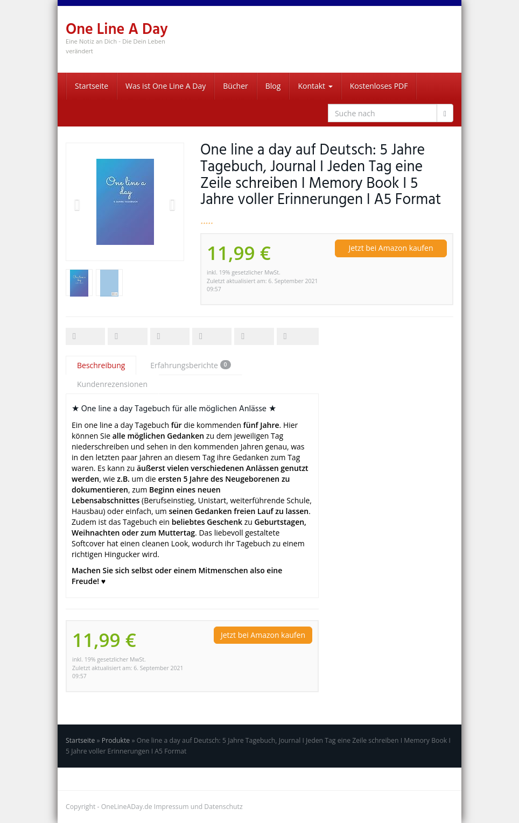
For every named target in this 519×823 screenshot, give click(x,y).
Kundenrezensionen (112, 384)
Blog (273, 86)
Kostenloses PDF (379, 86)
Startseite (91, 86)
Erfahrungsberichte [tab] (190, 365)
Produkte (116, 740)
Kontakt (315, 86)
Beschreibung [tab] (101, 365)
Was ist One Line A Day (165, 86)
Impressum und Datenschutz (198, 806)
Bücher (235, 86)
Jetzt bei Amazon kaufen (390, 248)
